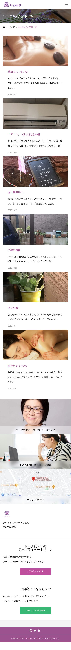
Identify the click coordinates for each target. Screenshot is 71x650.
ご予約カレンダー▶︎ (35, 571)
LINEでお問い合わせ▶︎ (35, 610)
